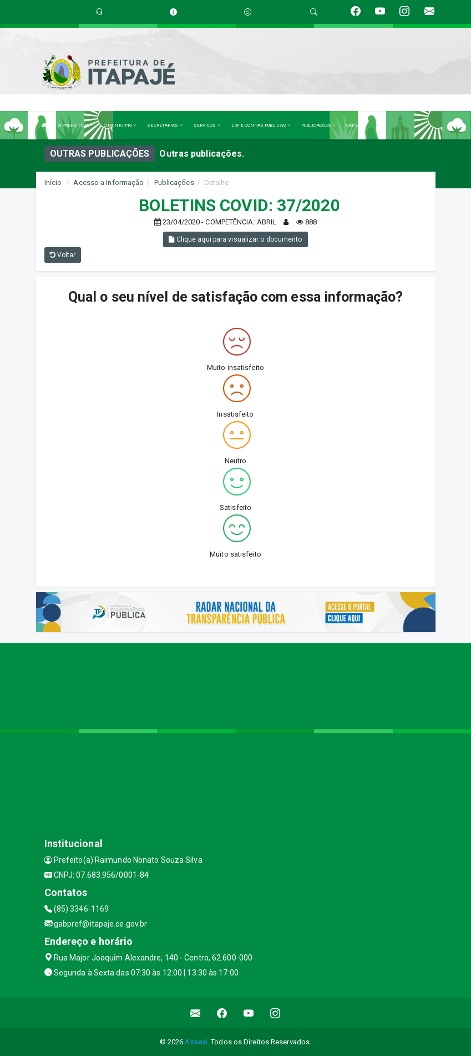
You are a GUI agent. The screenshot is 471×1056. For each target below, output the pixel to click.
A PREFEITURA (75, 125)
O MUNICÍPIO (120, 125)
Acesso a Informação (108, 182)
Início (53, 182)
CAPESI (354, 125)
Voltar (63, 255)
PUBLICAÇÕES (318, 125)
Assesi (196, 1042)
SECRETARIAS (164, 125)
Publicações (174, 182)
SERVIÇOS (207, 125)
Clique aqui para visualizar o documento (235, 239)
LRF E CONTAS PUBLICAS (260, 125)
